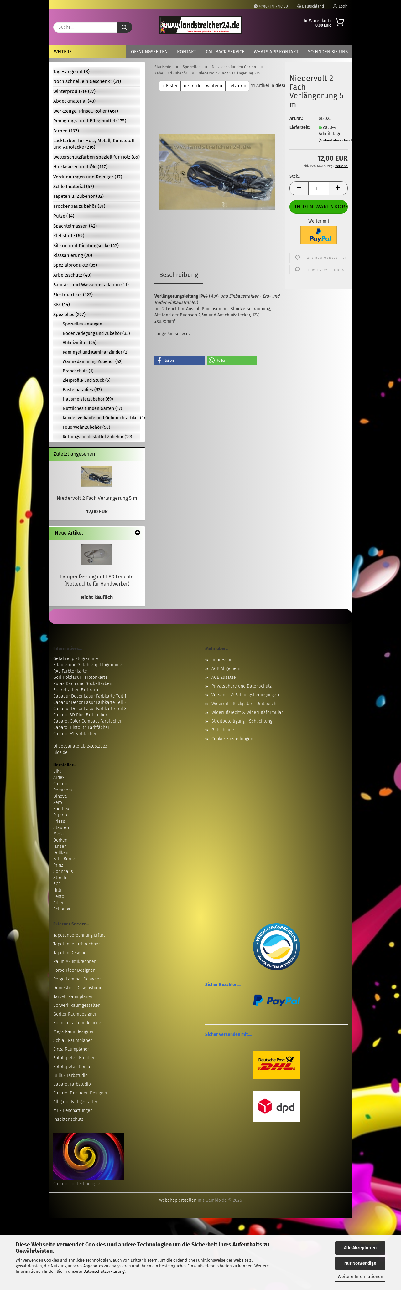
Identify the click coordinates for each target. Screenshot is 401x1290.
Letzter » (237, 86)
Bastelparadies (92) (82, 389)
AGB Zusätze (223, 677)
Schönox (61, 909)
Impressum (222, 660)
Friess (59, 821)
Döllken (60, 852)
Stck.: (294, 176)
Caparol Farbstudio (72, 1084)
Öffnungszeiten (149, 51)
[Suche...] (124, 27)
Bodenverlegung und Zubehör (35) (96, 333)
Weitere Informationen (360, 1276)
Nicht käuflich (97, 597)
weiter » (214, 86)
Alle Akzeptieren (360, 1248)
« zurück (192, 86)
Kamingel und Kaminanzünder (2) (96, 352)
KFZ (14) (61, 304)
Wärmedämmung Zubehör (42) (93, 361)
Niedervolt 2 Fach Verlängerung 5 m (97, 498)
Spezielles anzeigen (82, 324)
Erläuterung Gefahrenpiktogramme (87, 665)
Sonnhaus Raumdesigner (78, 1023)
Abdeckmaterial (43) (74, 101)
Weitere (63, 51)
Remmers (62, 790)
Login (340, 6)
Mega (58, 834)
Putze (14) (63, 216)
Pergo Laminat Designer (77, 979)
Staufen (61, 827)
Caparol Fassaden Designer (80, 1093)
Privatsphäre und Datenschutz (241, 686)
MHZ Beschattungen (73, 1110)
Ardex (58, 777)
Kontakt (186, 51)
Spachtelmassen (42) (75, 226)
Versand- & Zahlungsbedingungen (245, 695)
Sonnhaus (63, 871)
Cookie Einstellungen (232, 738)
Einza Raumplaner (71, 1049)
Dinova (60, 796)
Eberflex (61, 808)
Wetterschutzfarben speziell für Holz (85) (96, 157)
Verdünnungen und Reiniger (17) (87, 177)
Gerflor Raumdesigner (74, 1014)
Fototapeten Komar (72, 1066)
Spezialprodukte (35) (75, 265)
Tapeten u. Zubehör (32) (78, 196)
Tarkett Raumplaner (72, 996)
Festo (58, 896)
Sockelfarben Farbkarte (76, 690)
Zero (57, 802)
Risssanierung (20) (72, 255)
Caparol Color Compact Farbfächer (87, 721)
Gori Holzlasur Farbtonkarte (80, 677)
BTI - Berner (65, 859)
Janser (59, 846)
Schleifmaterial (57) (73, 186)
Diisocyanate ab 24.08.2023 (80, 746)
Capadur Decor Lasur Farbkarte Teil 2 (90, 702)
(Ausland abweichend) (336, 140)
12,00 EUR (97, 511)
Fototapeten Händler (74, 1058)
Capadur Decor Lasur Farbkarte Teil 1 (89, 696)
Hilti (57, 890)
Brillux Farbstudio (70, 1075)
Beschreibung (178, 275)
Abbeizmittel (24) (79, 343)
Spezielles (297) (69, 314)
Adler (58, 902)
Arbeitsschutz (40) (72, 275)
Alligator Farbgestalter (75, 1101)
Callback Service (225, 51)
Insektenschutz (68, 1119)
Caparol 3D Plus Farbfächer (80, 715)
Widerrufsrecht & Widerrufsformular (247, 712)
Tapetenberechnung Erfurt (79, 935)
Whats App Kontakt (276, 51)
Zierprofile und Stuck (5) (87, 380)
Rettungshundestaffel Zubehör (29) (97, 436)
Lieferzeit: (299, 127)
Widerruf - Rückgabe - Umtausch (243, 703)
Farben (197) (66, 131)
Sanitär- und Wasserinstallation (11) (91, 285)
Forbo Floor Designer (74, 970)
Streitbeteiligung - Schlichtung (241, 721)
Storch (59, 877)
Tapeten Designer (70, 952)
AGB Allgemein (225, 668)
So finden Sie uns (328, 51)
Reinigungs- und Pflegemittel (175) (89, 121)
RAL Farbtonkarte (70, 671)
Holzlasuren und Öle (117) (80, 167)
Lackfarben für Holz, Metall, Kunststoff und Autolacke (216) (94, 144)
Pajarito (61, 815)
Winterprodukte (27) (74, 91)
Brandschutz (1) (78, 371)
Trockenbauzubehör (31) (79, 206)
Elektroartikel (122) (73, 295)
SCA (57, 884)
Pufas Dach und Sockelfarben (82, 683)
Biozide (60, 752)
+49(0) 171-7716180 (271, 6)
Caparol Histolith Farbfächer (81, 727)
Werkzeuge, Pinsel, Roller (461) (85, 111)
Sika (57, 771)
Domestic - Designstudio (77, 988)
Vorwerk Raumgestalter (76, 1005)
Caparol (61, 783)
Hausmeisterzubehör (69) (88, 399)
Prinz (58, 865)
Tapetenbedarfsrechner (76, 944)
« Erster (170, 86)
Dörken (60, 840)
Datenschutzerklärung (104, 1271)
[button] (298, 188)
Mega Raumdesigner (73, 1031)
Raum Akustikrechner (74, 961)
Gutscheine (222, 730)
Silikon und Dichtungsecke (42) (86, 245)
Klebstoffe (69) (68, 235)
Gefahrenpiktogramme (75, 658)
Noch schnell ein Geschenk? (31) (87, 81)
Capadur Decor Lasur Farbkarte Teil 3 (90, 708)
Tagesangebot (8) (71, 71)
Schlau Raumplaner (72, 1040)
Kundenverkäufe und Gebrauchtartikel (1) (101, 418)
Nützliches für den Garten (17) (92, 408)
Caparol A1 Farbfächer (74, 733)
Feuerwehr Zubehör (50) (86, 427)
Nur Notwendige (360, 1263)
